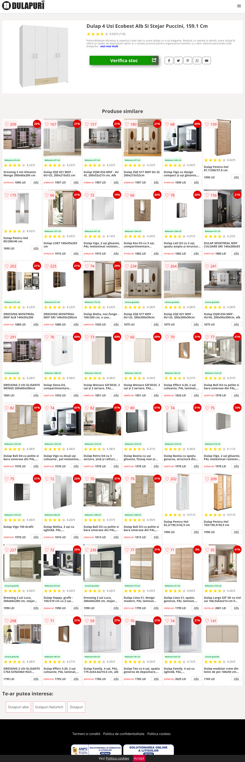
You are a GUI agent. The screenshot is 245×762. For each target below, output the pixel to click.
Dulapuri (76, 707)
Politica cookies (159, 734)
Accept (139, 758)
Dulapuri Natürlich (49, 707)
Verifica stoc (134, 60)
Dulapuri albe (18, 707)
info (36, 182)
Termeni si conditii (86, 734)
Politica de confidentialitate (123, 734)
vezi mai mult (109, 46)
